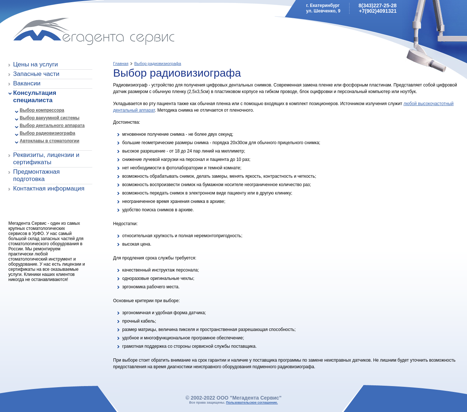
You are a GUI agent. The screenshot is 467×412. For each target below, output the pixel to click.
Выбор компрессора (42, 110)
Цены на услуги (35, 64)
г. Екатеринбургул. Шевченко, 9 (323, 8)
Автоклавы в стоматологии (49, 140)
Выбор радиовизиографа (47, 133)
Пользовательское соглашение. (252, 402)
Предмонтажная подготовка (36, 175)
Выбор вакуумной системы (50, 117)
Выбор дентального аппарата (52, 125)
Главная (120, 63)
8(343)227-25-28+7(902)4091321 (378, 8)
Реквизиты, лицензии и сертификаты (46, 158)
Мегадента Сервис (60, 33)
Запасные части (36, 73)
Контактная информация (48, 188)
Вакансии (26, 83)
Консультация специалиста (34, 96)
